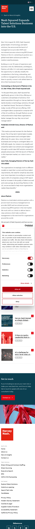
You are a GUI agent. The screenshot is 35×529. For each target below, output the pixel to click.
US (30, 2)
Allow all (17, 289)
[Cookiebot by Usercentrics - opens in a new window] (25, 226)
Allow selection (17, 295)
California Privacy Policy (9, 513)
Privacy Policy (6, 498)
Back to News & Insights (12, 15)
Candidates (5, 493)
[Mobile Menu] (31, 8)
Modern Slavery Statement (10, 501)
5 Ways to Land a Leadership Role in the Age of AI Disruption (22, 336)
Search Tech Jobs (7, 490)
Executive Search (7, 471)
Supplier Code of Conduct (10, 507)
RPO (2, 474)
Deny (17, 301)
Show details (25, 283)
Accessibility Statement (9, 510)
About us (4, 452)
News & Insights (6, 455)
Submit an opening (7, 487)
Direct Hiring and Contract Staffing (13, 465)
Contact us (5, 458)
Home (3, 449)
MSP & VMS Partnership (9, 477)
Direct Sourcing (6, 468)
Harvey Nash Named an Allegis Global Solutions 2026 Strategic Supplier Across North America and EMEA (23, 319)
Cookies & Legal (6, 504)
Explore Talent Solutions (9, 484)
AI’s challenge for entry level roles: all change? (22, 353)
